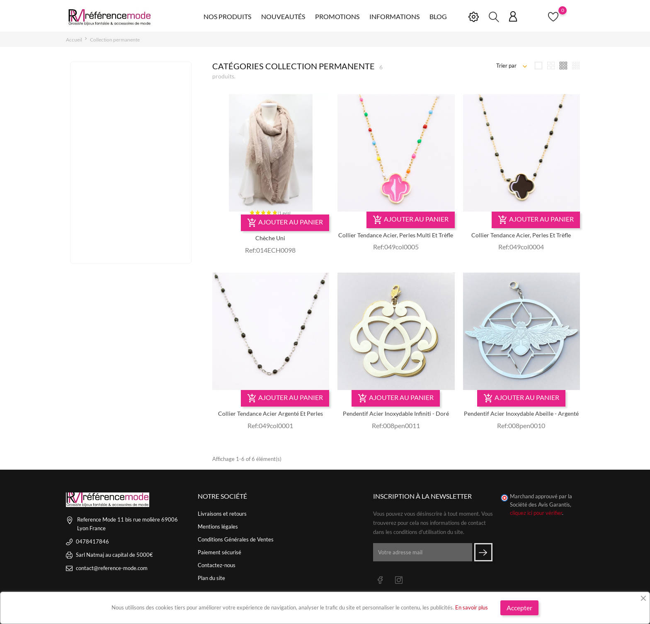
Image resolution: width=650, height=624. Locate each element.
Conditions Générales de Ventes (236, 539)
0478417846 (92, 541)
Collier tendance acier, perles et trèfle (521, 235)
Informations (394, 16)
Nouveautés (283, 16)
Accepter (519, 608)
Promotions (337, 16)
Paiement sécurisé (219, 552)
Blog (438, 16)
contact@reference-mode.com (112, 568)
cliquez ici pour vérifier (536, 513)
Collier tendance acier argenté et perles (270, 413)
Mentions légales (218, 526)
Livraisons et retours (222, 513)
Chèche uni (270, 237)
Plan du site (211, 578)
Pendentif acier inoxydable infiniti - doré (396, 413)
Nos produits (227, 16)
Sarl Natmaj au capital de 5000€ (114, 554)
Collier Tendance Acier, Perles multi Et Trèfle (395, 235)
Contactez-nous (216, 565)
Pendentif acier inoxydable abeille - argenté (521, 413)
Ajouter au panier (285, 223)
